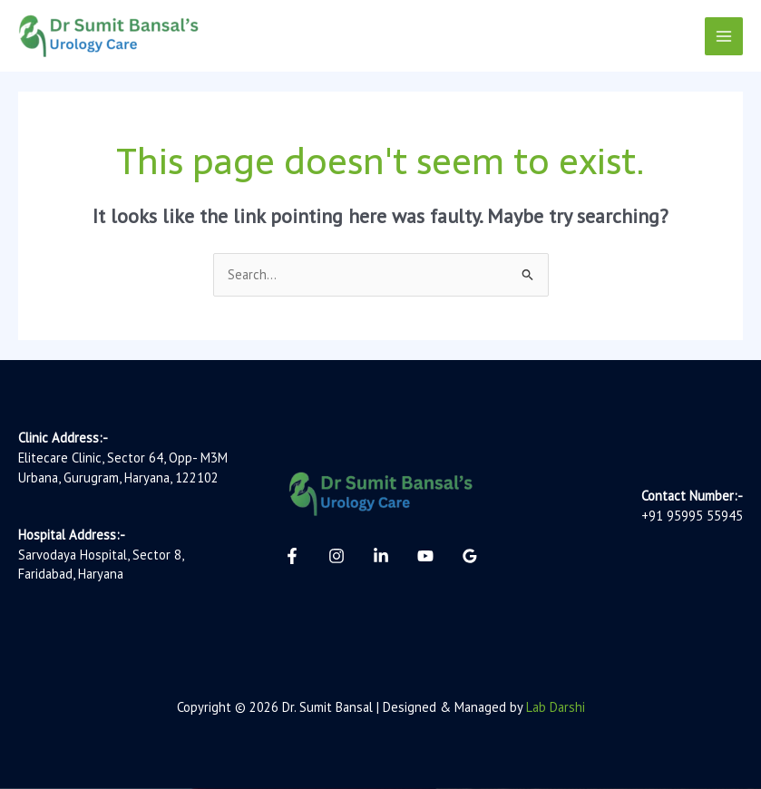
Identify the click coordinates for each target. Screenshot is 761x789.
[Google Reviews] (470, 556)
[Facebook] (292, 556)
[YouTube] (425, 556)
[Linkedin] (381, 556)
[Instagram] (336, 556)
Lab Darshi (555, 707)
